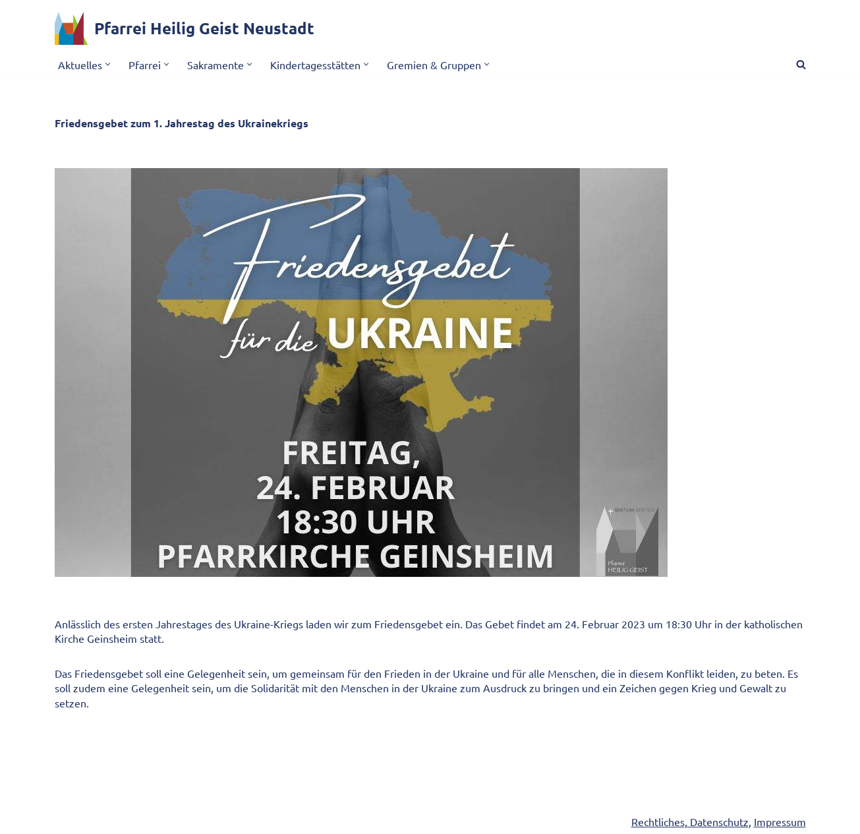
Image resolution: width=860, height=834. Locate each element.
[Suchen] (801, 64)
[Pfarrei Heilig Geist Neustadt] (184, 28)
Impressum (780, 821)
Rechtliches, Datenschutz (690, 821)
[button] (107, 64)
